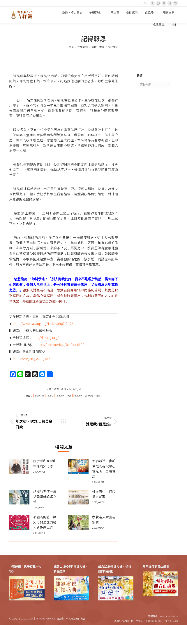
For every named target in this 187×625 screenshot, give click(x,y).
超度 (98, 396)
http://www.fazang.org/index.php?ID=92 (43, 323)
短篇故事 (78, 396)
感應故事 (60, 396)
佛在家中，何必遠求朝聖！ (103, 494)
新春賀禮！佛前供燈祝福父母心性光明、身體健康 (103, 468)
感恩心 (50, 396)
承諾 (69, 396)
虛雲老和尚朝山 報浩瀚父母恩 (44, 463)
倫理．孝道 (60, 389)
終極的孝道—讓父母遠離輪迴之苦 (44, 496)
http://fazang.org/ (45, 337)
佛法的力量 (39, 396)
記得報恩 (89, 396)
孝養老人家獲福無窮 (103, 519)
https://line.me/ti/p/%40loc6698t (60, 344)
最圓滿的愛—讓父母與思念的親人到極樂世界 (44, 522)
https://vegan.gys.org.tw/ (31, 358)
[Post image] (19, 466)
